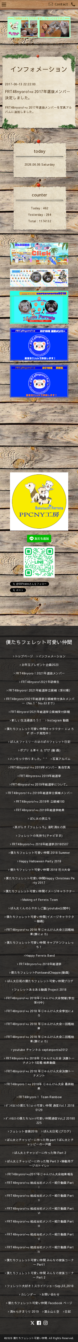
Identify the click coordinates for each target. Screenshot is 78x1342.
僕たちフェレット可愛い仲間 (39, 642)
